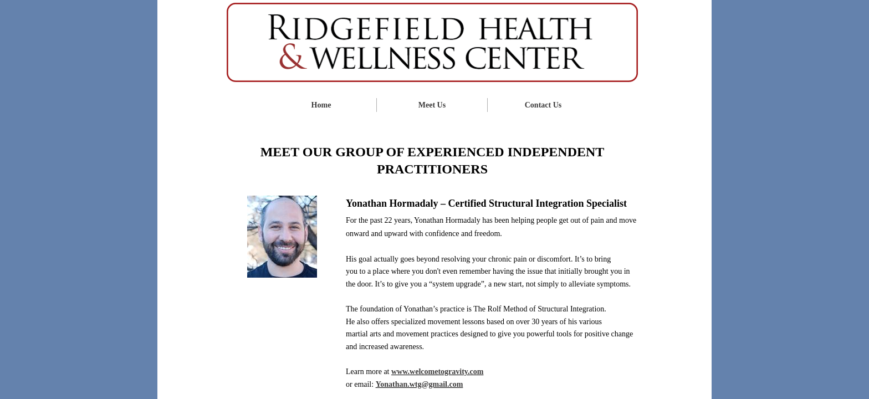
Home (321, 105)
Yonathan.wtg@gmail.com (419, 384)
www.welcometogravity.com (437, 371)
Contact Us (543, 105)
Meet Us (432, 105)
